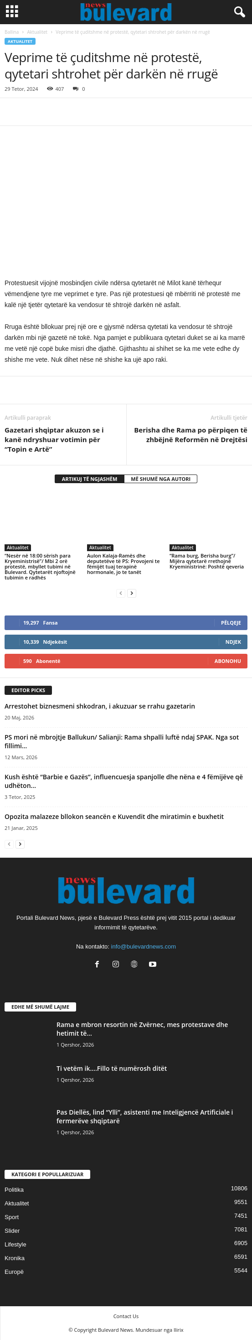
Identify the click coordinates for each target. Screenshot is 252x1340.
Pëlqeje (231, 622)
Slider (12, 1230)
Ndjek (233, 641)
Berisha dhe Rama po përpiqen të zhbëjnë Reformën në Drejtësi (190, 434)
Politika (14, 1189)
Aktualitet (37, 32)
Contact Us (126, 1316)
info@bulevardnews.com (143, 946)
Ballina (12, 32)
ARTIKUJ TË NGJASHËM (90, 478)
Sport (12, 1217)
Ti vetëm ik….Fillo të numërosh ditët (112, 1068)
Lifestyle (15, 1244)
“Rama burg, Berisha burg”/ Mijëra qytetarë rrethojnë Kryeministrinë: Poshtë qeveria (207, 561)
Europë (14, 1271)
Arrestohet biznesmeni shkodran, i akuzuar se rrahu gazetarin (100, 706)
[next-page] (131, 593)
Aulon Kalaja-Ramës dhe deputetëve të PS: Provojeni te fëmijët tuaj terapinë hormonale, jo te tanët (123, 563)
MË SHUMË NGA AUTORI (160, 478)
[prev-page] (120, 593)
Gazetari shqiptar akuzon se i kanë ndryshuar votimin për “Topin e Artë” (54, 439)
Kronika (15, 1258)
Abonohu (228, 660)
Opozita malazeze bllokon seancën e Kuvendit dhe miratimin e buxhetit (114, 816)
